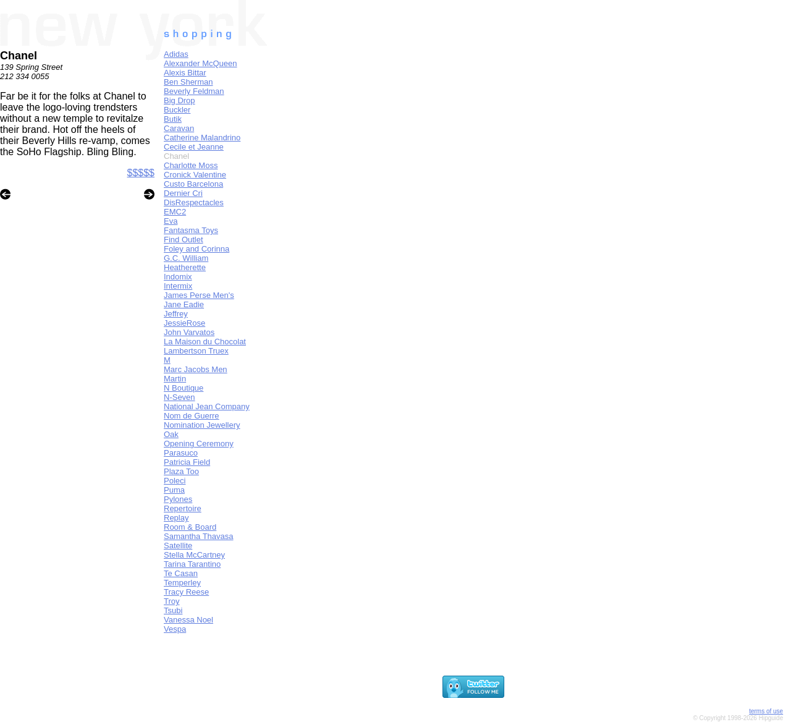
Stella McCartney (194, 554)
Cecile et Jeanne (194, 146)
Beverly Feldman (194, 91)
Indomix (178, 276)
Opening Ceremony (199, 443)
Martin (175, 378)
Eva (170, 221)
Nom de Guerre (191, 415)
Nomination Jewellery (202, 425)
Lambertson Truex (196, 350)
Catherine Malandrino (202, 137)
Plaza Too (181, 471)
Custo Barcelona (193, 184)
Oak (171, 434)
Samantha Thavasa (199, 536)
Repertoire (182, 508)
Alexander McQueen (200, 63)
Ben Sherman (188, 82)
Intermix (178, 286)
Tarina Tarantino (192, 564)
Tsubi (173, 610)
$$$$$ (141, 173)
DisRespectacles (194, 202)
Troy (172, 601)
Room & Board (190, 527)
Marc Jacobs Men (195, 369)
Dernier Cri (183, 193)
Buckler (177, 109)
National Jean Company (207, 406)
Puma (174, 490)
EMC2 (175, 211)
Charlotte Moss (191, 165)
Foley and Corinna (196, 248)
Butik (173, 119)
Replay (176, 517)
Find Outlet (183, 239)
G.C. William (186, 258)
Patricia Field (187, 462)
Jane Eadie (184, 304)
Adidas (176, 54)
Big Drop (179, 100)
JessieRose (184, 323)
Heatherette (185, 267)
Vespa (175, 629)
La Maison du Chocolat (205, 341)
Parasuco (181, 452)
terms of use (766, 711)
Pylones (178, 499)
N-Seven (179, 397)
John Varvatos (189, 332)
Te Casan (181, 573)
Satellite (178, 545)
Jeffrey (176, 313)
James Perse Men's (199, 295)
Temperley (182, 582)
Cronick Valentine (195, 174)
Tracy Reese (186, 592)
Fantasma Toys (191, 230)
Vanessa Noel (188, 619)
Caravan (179, 128)
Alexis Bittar (185, 72)
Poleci (174, 480)
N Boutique (183, 388)
